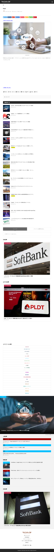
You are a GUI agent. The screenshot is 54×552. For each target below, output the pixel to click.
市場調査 (27, 372)
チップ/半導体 (27, 367)
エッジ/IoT (27, 356)
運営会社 (26, 542)
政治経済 (27, 374)
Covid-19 (27, 346)
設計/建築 (27, 381)
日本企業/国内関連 (27, 377)
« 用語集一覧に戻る (7, 87)
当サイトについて (27, 535)
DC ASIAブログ (27, 349)
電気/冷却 (27, 393)
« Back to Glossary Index (8, 20)
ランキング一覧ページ (49, 434)
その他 (27, 365)
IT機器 (27, 353)
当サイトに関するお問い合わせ (27, 540)
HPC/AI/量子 (27, 351)
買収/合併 (27, 383)
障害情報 (27, 390)
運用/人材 (27, 388)
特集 (27, 379)
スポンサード (27, 363)
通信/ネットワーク (27, 386)
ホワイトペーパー (27, 370)
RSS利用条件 (27, 537)
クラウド (27, 358)
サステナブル (27, 360)
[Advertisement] (27, 74)
